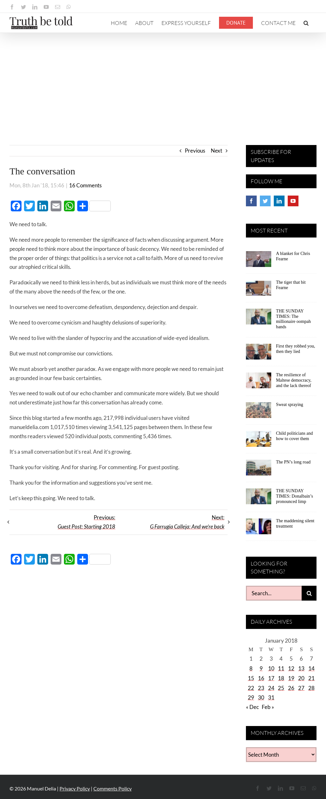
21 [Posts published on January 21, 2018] (311, 678)
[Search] (309, 593)
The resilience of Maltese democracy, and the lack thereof (293, 380)
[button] (306, 22)
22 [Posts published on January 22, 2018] (251, 688)
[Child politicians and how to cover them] (258, 441)
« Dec (252, 707)
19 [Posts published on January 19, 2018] (291, 678)
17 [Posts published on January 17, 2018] (271, 678)
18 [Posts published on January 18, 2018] (281, 678)
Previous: (86, 522)
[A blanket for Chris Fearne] (258, 261)
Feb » (268, 707)
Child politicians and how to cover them (294, 436)
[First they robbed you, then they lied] (258, 354)
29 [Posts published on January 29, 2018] (251, 697)
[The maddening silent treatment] (258, 528)
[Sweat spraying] (258, 412)
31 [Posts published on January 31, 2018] (271, 697)
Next (216, 150)
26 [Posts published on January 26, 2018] (291, 688)
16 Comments (85, 185)
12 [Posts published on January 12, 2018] (291, 668)
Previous (195, 150)
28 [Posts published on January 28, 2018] (311, 688)
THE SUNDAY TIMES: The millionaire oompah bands (293, 319)
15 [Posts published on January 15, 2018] (251, 678)
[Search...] (274, 593)
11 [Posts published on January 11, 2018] (281, 668)
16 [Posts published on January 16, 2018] (261, 678)
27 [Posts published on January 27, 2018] (301, 688)
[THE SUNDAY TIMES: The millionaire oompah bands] (258, 319)
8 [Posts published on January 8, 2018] (251, 668)
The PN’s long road (293, 462)
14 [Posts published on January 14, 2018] (311, 668)
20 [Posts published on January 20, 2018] (301, 678)
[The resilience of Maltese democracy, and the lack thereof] (258, 382)
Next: (187, 522)
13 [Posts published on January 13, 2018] (301, 668)
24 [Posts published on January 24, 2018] (271, 688)
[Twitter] (265, 201)
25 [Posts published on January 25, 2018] (281, 688)
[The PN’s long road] (258, 470)
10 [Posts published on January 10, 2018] (271, 668)
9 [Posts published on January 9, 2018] (261, 668)
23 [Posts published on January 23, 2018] (261, 688)
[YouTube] (293, 201)
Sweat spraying (289, 404)
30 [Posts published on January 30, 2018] (261, 697)
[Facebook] (251, 201)
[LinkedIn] (279, 201)
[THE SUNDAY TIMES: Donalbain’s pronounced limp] (258, 498)
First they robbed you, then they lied (295, 349)
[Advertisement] (163, 80)
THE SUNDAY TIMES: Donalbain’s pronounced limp (294, 496)
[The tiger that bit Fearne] (258, 290)
